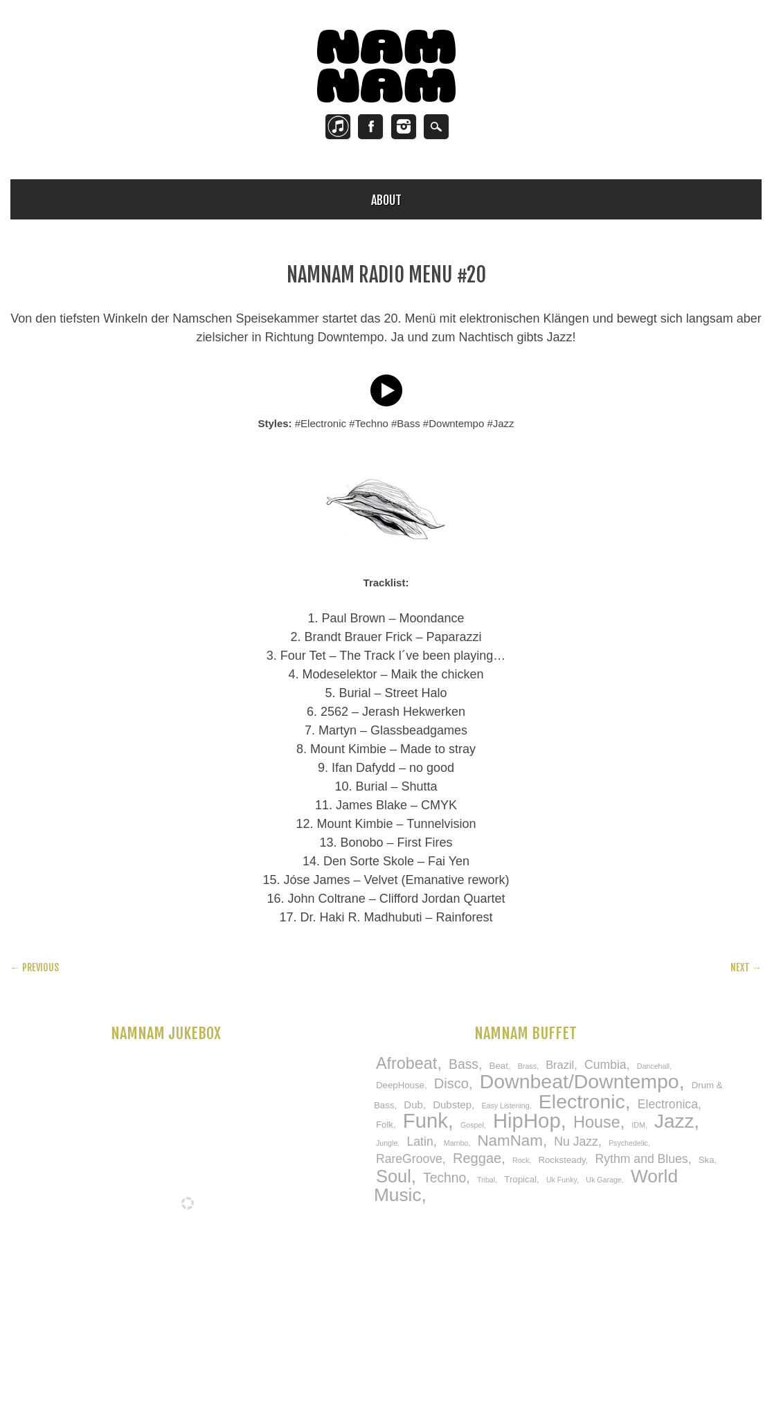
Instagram (403, 126)
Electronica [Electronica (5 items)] (668, 1104)
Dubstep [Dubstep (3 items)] (452, 1104)
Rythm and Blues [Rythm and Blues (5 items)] (641, 1159)
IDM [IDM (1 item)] (638, 1125)
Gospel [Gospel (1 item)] (472, 1125)
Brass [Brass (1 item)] (527, 1066)
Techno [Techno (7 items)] (444, 1177)
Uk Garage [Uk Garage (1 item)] (604, 1179)
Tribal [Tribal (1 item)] (486, 1179)
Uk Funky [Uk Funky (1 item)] (561, 1179)
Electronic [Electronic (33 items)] (582, 1101)
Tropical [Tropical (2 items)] (520, 1179)
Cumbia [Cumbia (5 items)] (605, 1065)
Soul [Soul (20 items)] (393, 1176)
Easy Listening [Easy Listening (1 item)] (505, 1105)
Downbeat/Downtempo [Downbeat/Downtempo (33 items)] (579, 1081)
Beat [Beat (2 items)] (499, 1066)
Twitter (337, 126)
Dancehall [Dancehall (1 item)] (653, 1066)
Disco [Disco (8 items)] (451, 1083)
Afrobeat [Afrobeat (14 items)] (406, 1063)
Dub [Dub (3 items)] (413, 1104)
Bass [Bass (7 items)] (463, 1064)
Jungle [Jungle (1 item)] (386, 1143)
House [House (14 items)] (596, 1122)
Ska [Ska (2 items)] (707, 1160)
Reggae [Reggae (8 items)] (477, 1158)
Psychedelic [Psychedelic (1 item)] (628, 1143)
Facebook (370, 126)
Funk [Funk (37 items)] (425, 1121)
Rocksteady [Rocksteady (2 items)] (561, 1160)
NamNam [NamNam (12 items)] (509, 1140)
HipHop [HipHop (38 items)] (527, 1120)
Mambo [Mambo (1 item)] (456, 1143)
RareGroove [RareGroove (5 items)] (409, 1159)
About (386, 200)
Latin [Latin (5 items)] (419, 1141)
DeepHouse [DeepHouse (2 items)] (400, 1085)
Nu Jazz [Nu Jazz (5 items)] (576, 1141)
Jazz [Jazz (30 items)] (674, 1121)
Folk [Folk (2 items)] (384, 1124)
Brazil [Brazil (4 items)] (560, 1064)
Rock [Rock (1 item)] (520, 1160)
